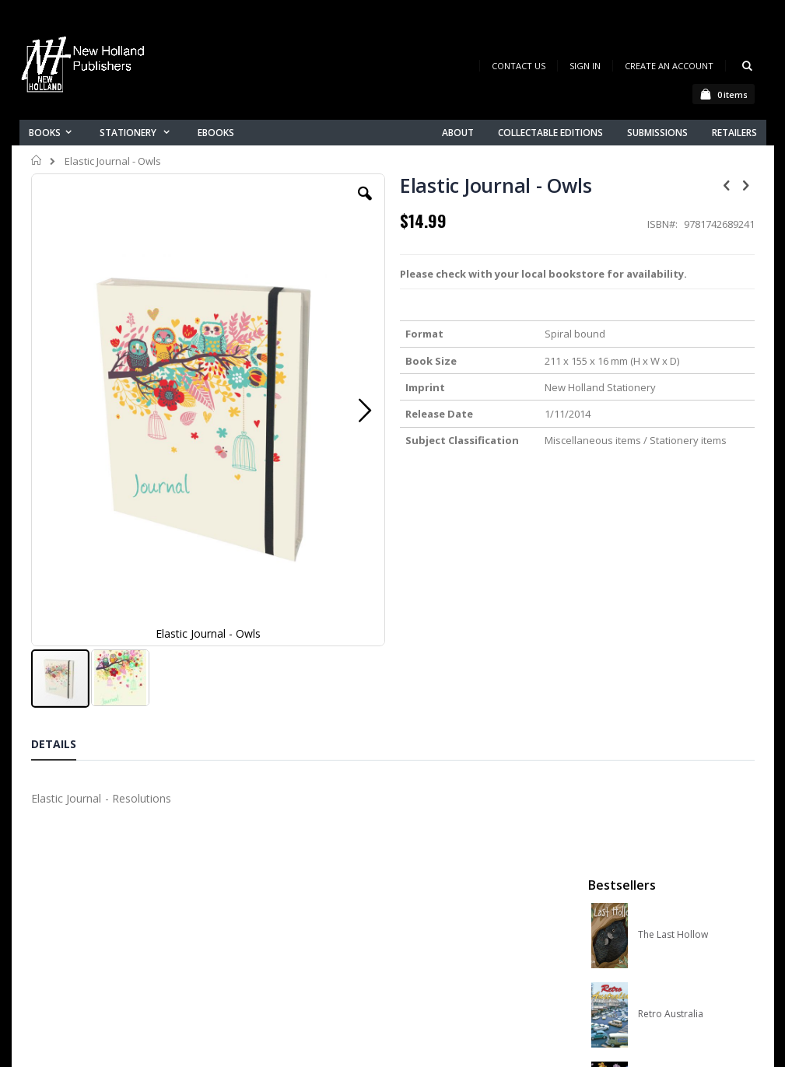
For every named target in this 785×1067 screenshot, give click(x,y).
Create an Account (669, 66)
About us (240, 852)
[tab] (65, 628)
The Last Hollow (673, 256)
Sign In (585, 66)
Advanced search (264, 933)
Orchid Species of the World (688, 414)
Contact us (246, 873)
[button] (276, 205)
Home (37, 160)
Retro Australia (670, 335)
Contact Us (518, 66)
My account (248, 893)
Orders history (254, 913)
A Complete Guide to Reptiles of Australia (688, 573)
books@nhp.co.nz (75, 875)
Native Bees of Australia (688, 494)
